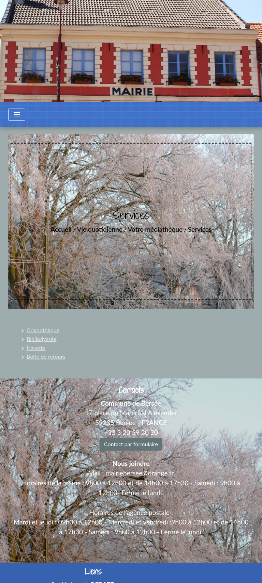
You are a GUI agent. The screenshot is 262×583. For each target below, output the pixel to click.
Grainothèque (38, 331)
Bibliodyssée (37, 340)
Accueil (61, 229)
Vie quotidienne (99, 229)
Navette (32, 348)
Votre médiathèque (155, 229)
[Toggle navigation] (16, 115)
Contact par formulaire (131, 444)
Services (200, 229)
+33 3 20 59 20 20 (131, 432)
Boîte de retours (41, 357)
